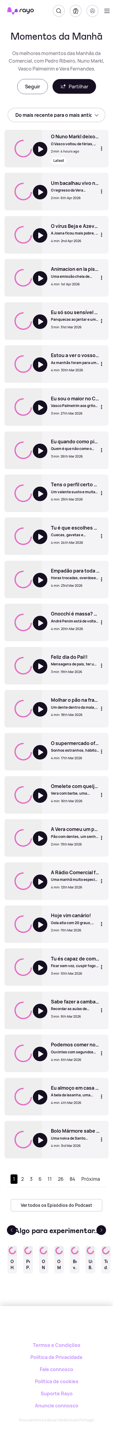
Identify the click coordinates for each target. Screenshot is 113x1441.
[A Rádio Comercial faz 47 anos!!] (75, 875)
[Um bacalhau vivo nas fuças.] (75, 186)
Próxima (90, 1179)
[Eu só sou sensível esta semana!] (75, 315)
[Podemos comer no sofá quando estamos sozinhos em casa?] (75, 1048)
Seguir (32, 86)
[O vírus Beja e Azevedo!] (75, 229)
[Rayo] (56, 1327)
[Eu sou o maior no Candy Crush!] (75, 402)
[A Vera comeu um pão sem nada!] (75, 832)
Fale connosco (56, 1369)
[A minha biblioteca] (76, 11)
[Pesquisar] (59, 11)
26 (61, 1179)
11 (50, 1179)
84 (72, 1179)
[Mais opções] (101, 148)
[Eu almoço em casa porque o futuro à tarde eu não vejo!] (75, 1091)
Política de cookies (56, 1381)
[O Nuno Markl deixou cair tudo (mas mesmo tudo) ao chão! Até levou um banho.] (75, 139)
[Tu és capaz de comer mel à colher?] (75, 962)
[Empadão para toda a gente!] (75, 574)
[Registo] (92, 11)
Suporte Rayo (57, 1393)
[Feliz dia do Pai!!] (75, 660)
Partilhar (74, 86)
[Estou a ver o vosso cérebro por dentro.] (75, 358)
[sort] (56, 115)
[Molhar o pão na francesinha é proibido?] (75, 703)
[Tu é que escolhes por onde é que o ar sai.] (75, 531)
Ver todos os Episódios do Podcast (56, 1205)
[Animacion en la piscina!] (75, 272)
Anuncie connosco (56, 1405)
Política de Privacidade (56, 1357)
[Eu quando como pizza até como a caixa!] (75, 444)
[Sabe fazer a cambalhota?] (75, 1005)
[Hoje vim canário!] (75, 918)
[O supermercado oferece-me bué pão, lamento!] (75, 746)
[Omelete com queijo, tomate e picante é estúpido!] (75, 789)
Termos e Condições (56, 1345)
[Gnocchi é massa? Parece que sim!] (75, 617)
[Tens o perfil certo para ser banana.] (75, 487)
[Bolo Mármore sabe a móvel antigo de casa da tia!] (75, 1134)
